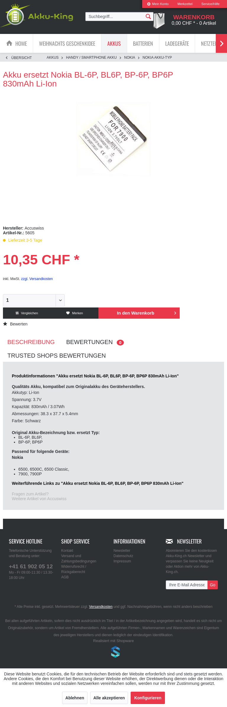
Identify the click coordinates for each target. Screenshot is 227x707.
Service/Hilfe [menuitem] (210, 4)
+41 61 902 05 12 (31, 566)
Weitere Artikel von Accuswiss (39, 498)
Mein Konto (158, 4)
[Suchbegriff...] (119, 16)
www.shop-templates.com (113, 652)
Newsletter (122, 551)
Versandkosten (100, 607)
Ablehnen (74, 697)
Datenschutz (123, 556)
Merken (74, 313)
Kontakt (67, 551)
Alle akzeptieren (109, 697)
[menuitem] (157, 4)
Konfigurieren (147, 697)
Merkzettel (185, 4)
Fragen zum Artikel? (30, 494)
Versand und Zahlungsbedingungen (78, 558)
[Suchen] (148, 16)
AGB (65, 577)
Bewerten (15, 324)
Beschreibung (31, 342)
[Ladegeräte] (177, 43)
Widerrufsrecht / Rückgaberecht (73, 569)
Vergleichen (27, 313)
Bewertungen (95, 342)
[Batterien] (143, 43)
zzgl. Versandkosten (37, 279)
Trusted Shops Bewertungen (56, 355)
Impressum (122, 561)
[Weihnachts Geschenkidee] (67, 43)
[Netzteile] (210, 43)
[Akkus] (114, 43)
